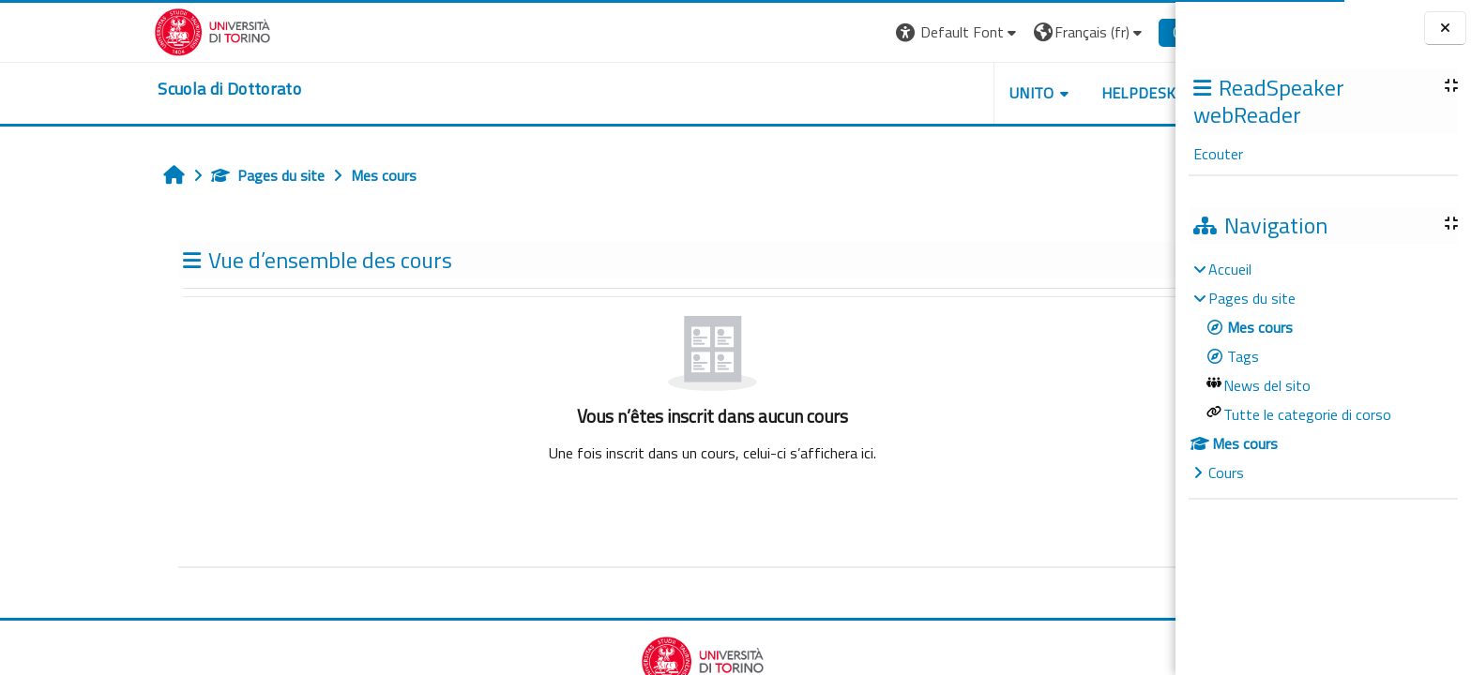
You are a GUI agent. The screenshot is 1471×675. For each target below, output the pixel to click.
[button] (843, 32)
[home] (115, 89)
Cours (1226, 472)
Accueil (1229, 269)
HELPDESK (1023, 93)
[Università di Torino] (98, 30)
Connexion (1090, 32)
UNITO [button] (916, 93)
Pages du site (153, 175)
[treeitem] (1322, 371)
